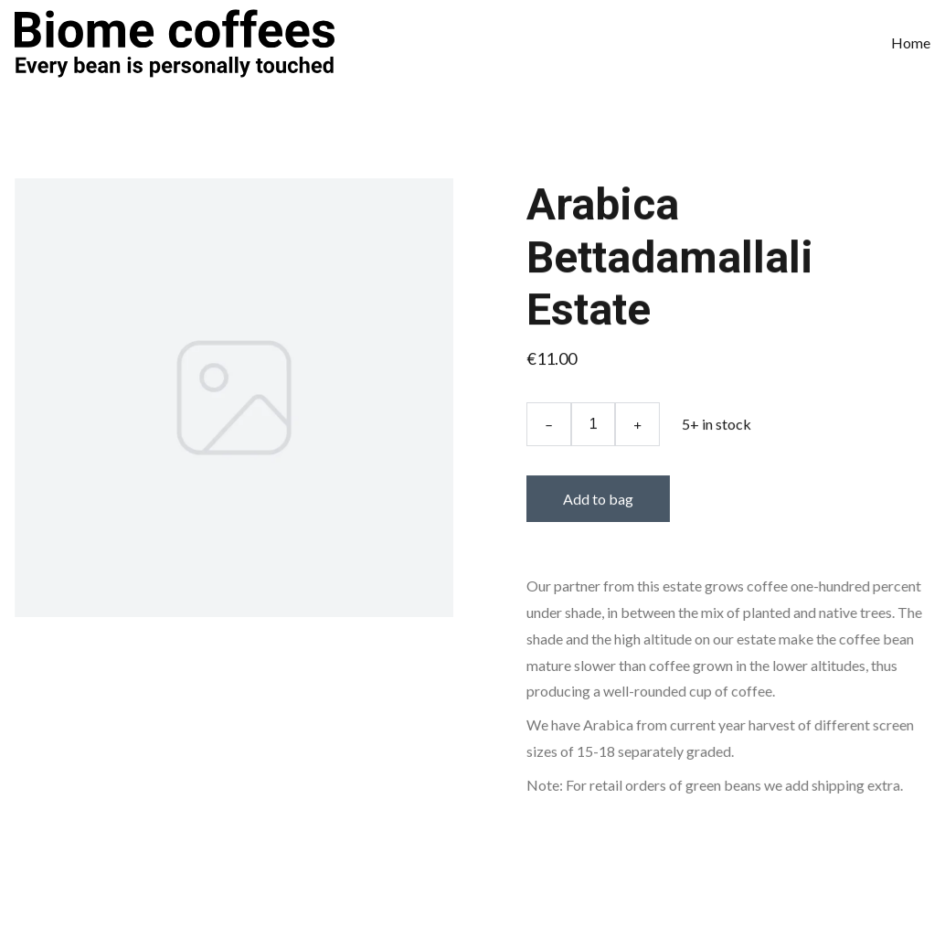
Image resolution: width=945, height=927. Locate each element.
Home (910, 42)
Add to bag (598, 498)
